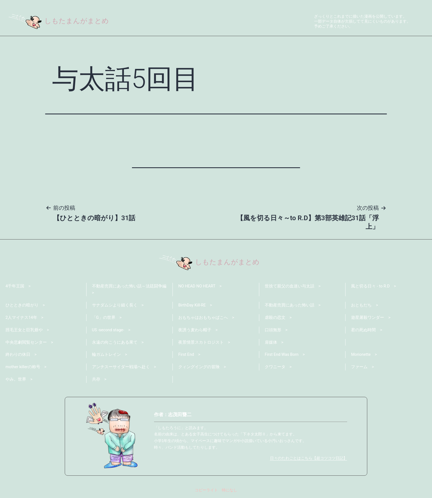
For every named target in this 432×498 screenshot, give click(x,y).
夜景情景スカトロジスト (201, 343)
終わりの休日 (18, 355)
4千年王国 (15, 286)
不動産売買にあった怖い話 (289, 305)
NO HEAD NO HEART (197, 286)
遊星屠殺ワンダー (367, 318)
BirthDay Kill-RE (192, 305)
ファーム (359, 368)
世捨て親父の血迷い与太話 (289, 286)
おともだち (361, 305)
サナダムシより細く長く (114, 305)
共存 (96, 380)
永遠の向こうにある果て (114, 343)
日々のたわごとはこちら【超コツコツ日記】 (308, 459)
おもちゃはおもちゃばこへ (203, 318)
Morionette (361, 355)
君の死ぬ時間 (363, 330)
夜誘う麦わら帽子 (194, 330)
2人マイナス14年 (21, 318)
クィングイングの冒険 (199, 368)
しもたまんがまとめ (60, 21)
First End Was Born (282, 355)
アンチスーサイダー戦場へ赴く (121, 368)
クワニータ (275, 368)
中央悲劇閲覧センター (26, 343)
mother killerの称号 (23, 368)
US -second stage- (108, 330)
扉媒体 (271, 343)
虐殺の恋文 (275, 318)
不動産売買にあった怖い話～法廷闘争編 (129, 286)
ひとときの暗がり (22, 305)
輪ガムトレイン (106, 355)
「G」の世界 (103, 318)
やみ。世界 (16, 380)
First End (186, 355)
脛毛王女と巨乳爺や (24, 330)
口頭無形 (273, 330)
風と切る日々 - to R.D (370, 286)
